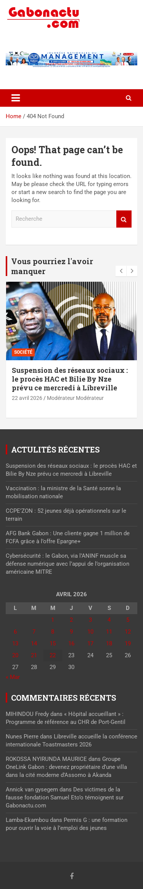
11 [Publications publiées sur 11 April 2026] (109, 631)
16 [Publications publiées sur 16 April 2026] (71, 643)
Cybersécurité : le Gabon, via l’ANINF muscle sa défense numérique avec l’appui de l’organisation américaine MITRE (67, 563)
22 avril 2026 (27, 398)
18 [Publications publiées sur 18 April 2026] (109, 643)
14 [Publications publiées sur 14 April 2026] (34, 643)
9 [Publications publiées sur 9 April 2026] (71, 631)
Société (23, 352)
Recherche (124, 219)
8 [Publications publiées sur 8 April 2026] (52, 631)
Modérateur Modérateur (75, 398)
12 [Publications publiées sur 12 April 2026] (128, 631)
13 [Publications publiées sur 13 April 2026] (15, 643)
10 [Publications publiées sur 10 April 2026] (90, 631)
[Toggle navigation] (16, 98)
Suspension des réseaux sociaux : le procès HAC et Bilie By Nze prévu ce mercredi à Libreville (70, 379)
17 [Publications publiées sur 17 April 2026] (90, 643)
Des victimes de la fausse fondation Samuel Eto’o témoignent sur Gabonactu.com (65, 797)
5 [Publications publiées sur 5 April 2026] (127, 619)
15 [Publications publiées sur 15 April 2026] (53, 643)
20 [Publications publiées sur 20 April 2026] (15, 655)
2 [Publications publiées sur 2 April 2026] (71, 619)
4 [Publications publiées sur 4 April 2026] (109, 619)
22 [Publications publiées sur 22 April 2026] (53, 655)
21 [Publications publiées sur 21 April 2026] (34, 655)
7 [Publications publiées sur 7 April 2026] (33, 631)
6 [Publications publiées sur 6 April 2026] (15, 631)
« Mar (13, 677)
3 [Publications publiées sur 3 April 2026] (90, 619)
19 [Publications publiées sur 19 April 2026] (128, 643)
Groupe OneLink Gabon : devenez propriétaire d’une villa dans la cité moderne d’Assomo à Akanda (66, 767)
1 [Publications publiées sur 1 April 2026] (52, 619)
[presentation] (121, 271)
